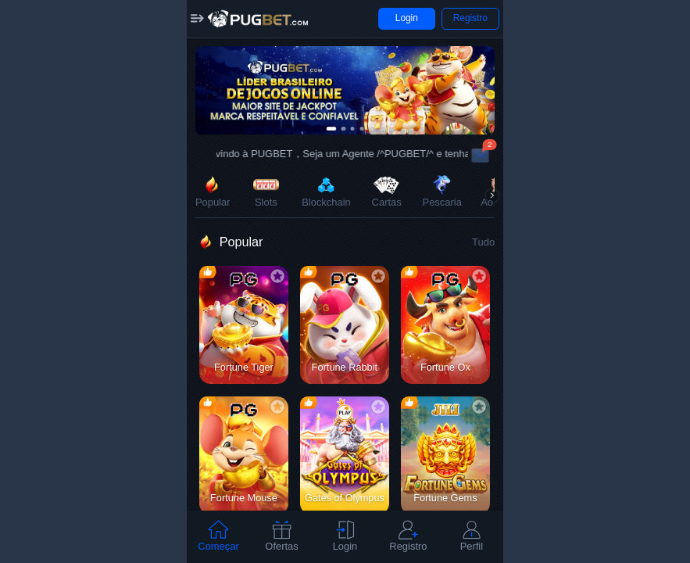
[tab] (218, 537)
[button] (198, 19)
